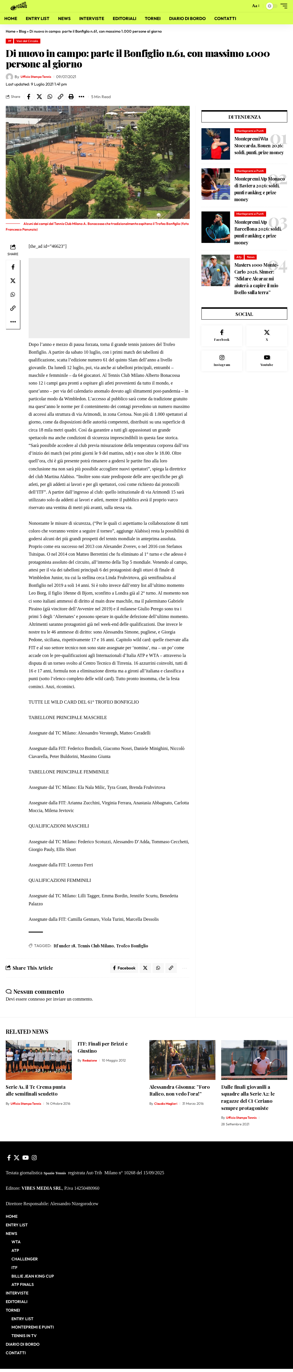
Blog (22, 31)
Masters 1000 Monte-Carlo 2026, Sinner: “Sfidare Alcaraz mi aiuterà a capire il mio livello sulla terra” (256, 280)
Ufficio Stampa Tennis (40, 76)
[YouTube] (25, 1161)
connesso (36, 1002)
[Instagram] (221, 364)
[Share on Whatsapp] (54, 97)
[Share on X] (41, 97)
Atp (238, 259)
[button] (244, 6)
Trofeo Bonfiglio (132, 947)
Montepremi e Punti (250, 132)
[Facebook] (221, 338)
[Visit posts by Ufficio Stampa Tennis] (9, 77)
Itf (9, 41)
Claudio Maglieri (166, 1107)
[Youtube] (266, 364)
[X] (266, 338)
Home (10, 31)
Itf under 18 (64, 947)
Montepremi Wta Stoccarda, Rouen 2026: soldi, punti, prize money (259, 147)
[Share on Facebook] (29, 97)
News (251, 259)
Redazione (90, 1064)
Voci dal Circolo (27, 41)
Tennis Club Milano (96, 947)
